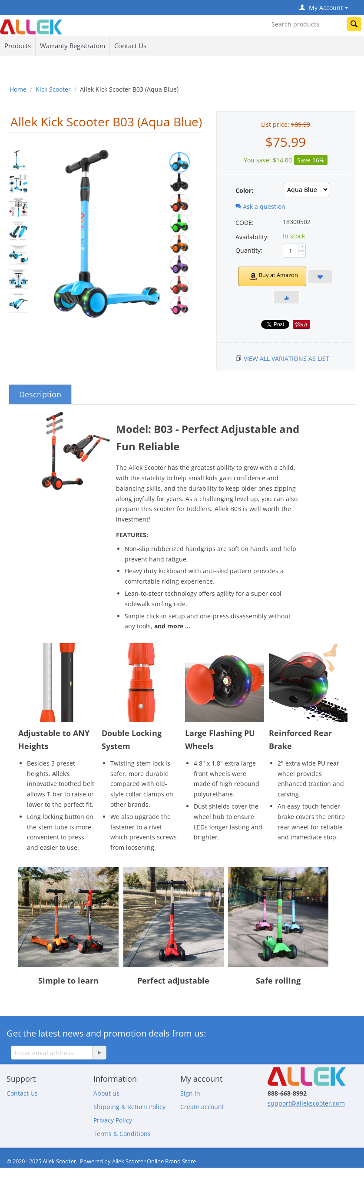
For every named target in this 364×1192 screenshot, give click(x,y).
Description (40, 394)
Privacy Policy (112, 1120)
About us (106, 1093)
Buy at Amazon (272, 276)
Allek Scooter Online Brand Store (154, 1161)
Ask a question (260, 206)
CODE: (244, 222)
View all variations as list (286, 358)
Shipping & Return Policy (129, 1107)
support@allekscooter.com (306, 1103)
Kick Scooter (53, 89)
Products (17, 45)
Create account (202, 1107)
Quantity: (248, 250)
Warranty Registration (72, 45)
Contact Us (130, 45)
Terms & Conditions (122, 1133)
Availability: (252, 237)
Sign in (190, 1093)
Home (18, 89)
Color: (244, 190)
